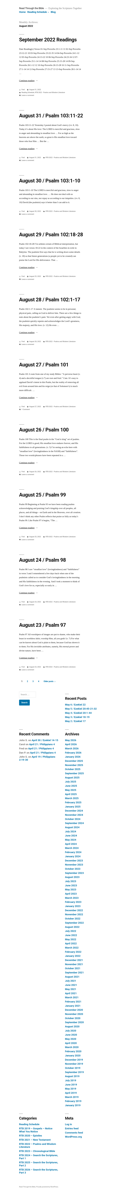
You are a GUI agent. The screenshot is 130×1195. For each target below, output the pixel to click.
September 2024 (74, 823)
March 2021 (72, 997)
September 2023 (74, 873)
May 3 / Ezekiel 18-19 (77, 717)
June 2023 (71, 885)
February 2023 (73, 901)
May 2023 (70, 889)
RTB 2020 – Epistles (30, 1135)
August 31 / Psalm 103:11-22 (51, 116)
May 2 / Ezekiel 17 (75, 721)
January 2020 (73, 1055)
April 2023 (71, 893)
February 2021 (73, 1001)
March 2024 (72, 848)
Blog (53, 12)
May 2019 (70, 1088)
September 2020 (74, 1022)
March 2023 (72, 897)
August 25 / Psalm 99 (42, 495)
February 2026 (73, 752)
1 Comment (26, 409)
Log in (68, 1124)
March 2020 (72, 1047)
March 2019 (72, 1097)
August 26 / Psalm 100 (44, 430)
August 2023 (72, 877)
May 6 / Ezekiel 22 (75, 704)
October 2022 (72, 918)
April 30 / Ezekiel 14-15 (45, 740)
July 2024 (70, 831)
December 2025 (74, 760)
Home (22, 12)
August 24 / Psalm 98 (42, 560)
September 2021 (74, 972)
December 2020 (74, 1009)
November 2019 (74, 1063)
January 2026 (73, 756)
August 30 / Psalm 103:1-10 (49, 181)
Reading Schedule (37, 12)
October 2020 (72, 1018)
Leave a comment (28, 95)
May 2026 (70, 740)
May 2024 (70, 839)
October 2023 (72, 868)
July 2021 (70, 980)
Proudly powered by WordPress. (47, 1187)
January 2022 (73, 955)
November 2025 (74, 765)
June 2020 (71, 1034)
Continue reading (28, 80)
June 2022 (71, 935)
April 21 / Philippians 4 (42, 744)
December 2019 (74, 1059)
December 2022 (74, 910)
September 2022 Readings (48, 40)
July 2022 (70, 931)
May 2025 (70, 790)
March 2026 (72, 748)
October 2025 (72, 769)
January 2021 (73, 1005)
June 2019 (71, 1084)
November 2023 (74, 864)
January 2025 (73, 806)
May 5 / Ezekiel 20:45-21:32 (81, 708)
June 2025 (71, 785)
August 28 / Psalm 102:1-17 (49, 300)
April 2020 (71, 1043)
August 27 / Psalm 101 (44, 365)
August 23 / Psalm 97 (42, 625)
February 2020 (73, 1051)
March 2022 (72, 947)
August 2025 (72, 777)
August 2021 (72, 976)
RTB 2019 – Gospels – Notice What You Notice (35, 1130)
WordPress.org (73, 1136)
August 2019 (72, 1076)
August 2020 (72, 1026)
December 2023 (74, 860)
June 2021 (71, 984)
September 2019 (74, 1072)
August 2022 (72, 926)
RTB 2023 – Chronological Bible (37, 1151)
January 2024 (73, 856)
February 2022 (73, 951)
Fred (23, 90)
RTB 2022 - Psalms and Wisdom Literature (50, 92)
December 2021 (74, 960)
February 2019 (73, 1101)
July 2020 (70, 1030)
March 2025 (72, 798)
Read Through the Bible (31, 8)
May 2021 (70, 989)
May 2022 (70, 939)
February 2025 (73, 802)
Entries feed (72, 1128)
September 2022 (74, 922)
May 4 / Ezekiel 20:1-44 (78, 712)
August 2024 (72, 827)
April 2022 (71, 943)
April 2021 (71, 993)
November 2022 (74, 914)
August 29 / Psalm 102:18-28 (51, 235)
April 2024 (71, 843)
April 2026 (71, 744)
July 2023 (70, 881)
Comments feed (74, 1132)
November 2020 (74, 1014)
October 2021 (72, 968)
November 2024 (74, 814)
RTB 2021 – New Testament (35, 1139)
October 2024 (72, 819)
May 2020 (70, 1038)
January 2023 (73, 906)
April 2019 (71, 1092)
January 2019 (73, 1105)
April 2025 (71, 794)
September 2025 (74, 773)
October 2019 (72, 1068)
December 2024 (74, 810)
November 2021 (74, 964)
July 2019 (70, 1080)
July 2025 (70, 781)
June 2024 (71, 835)
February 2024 (73, 852)
